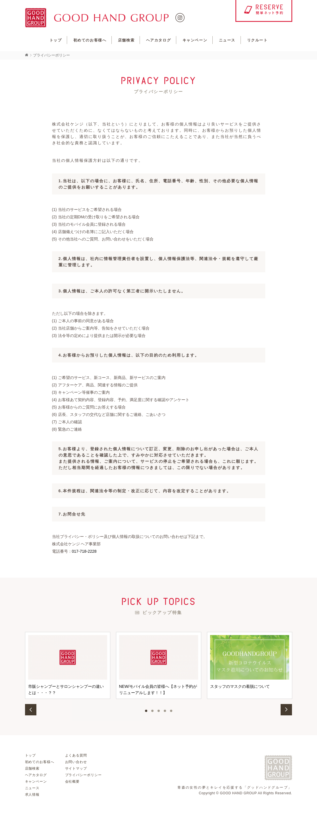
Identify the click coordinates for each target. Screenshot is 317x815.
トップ (55, 40)
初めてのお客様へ (89, 40)
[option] (67, 665)
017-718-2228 (84, 551)
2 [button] (152, 711)
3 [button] (159, 711)
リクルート (257, 40)
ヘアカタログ (158, 40)
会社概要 (72, 781)
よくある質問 (76, 755)
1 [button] (146, 711)
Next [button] (286, 709)
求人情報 (32, 795)
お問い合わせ (76, 762)
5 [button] (171, 711)
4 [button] (165, 711)
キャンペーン (195, 40)
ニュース (227, 40)
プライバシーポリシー (83, 775)
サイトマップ (76, 768)
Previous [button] (30, 709)
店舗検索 (126, 40)
